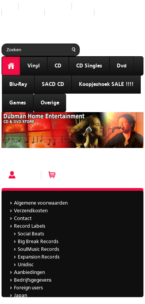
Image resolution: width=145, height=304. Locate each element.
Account (28, 175)
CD (58, 66)
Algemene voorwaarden (41, 203)
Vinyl (33, 66)
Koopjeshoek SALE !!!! (106, 84)
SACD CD (53, 84)
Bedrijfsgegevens (69, 12)
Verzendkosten (31, 210)
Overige (50, 103)
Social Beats (31, 234)
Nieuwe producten (45, 5)
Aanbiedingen (23, 12)
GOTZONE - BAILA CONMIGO (36, 160)
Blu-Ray (18, 84)
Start (7, 5)
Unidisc (26, 264)
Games (17, 103)
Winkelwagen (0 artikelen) (87, 175)
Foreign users (28, 288)
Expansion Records (39, 257)
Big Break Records (38, 241)
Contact (23, 218)
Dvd (121, 66)
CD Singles (89, 66)
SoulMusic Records (38, 249)
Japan (106, 12)
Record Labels (93, 5)
